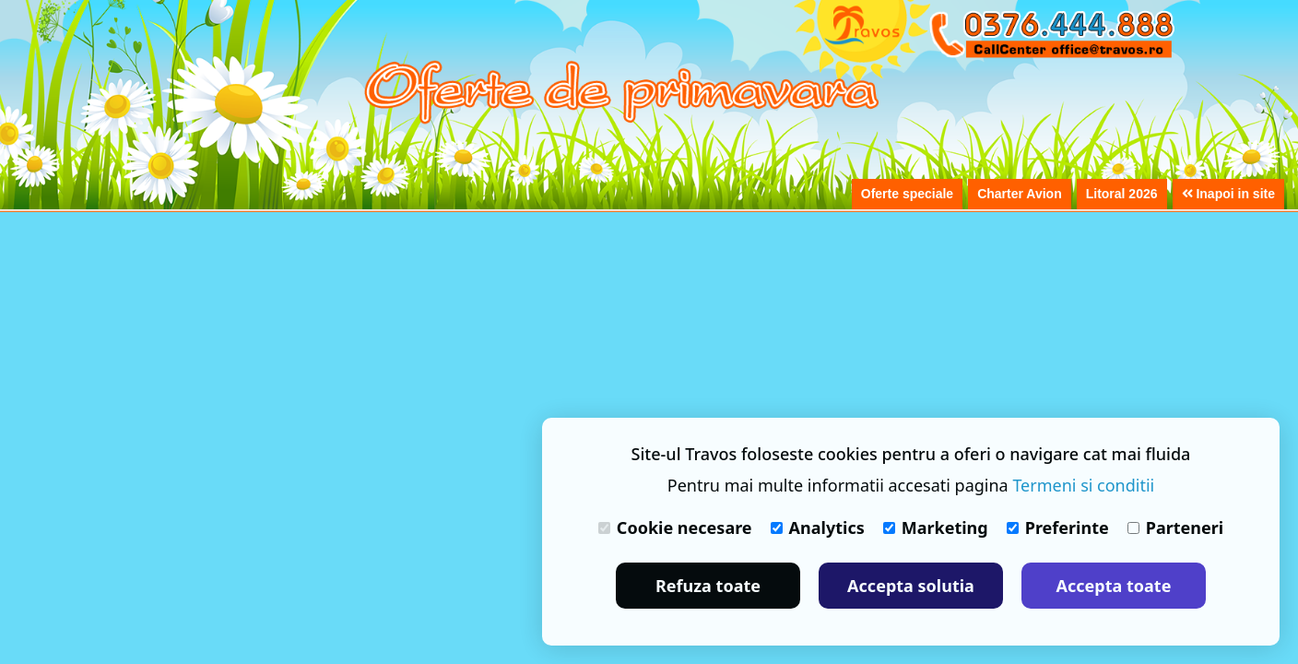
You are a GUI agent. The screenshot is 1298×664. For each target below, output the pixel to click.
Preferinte (1058, 527)
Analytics (818, 527)
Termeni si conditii (1083, 485)
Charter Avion (1019, 193)
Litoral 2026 (1122, 193)
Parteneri (1175, 527)
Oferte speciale (907, 193)
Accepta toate (1114, 586)
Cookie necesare (675, 527)
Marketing (935, 527)
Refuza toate (708, 586)
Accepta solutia (910, 586)
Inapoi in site (1228, 193)
